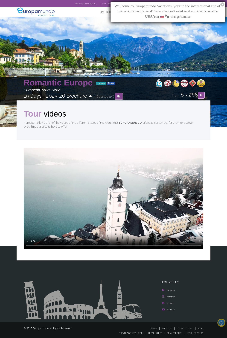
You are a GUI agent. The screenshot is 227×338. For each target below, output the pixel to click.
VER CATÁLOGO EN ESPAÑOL (78, 4)
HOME (155, 328)
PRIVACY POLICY (173, 332)
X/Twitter (168, 303)
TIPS (191, 328)
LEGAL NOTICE (153, 332)
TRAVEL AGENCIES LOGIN (128, 332)
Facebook (169, 290)
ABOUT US (167, 328)
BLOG (200, 328)
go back (101, 83)
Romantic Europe (59, 82)
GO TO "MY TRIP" (103, 4)
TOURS (180, 328)
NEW (98, 12)
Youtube (168, 309)
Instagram (169, 296)
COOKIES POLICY (194, 332)
